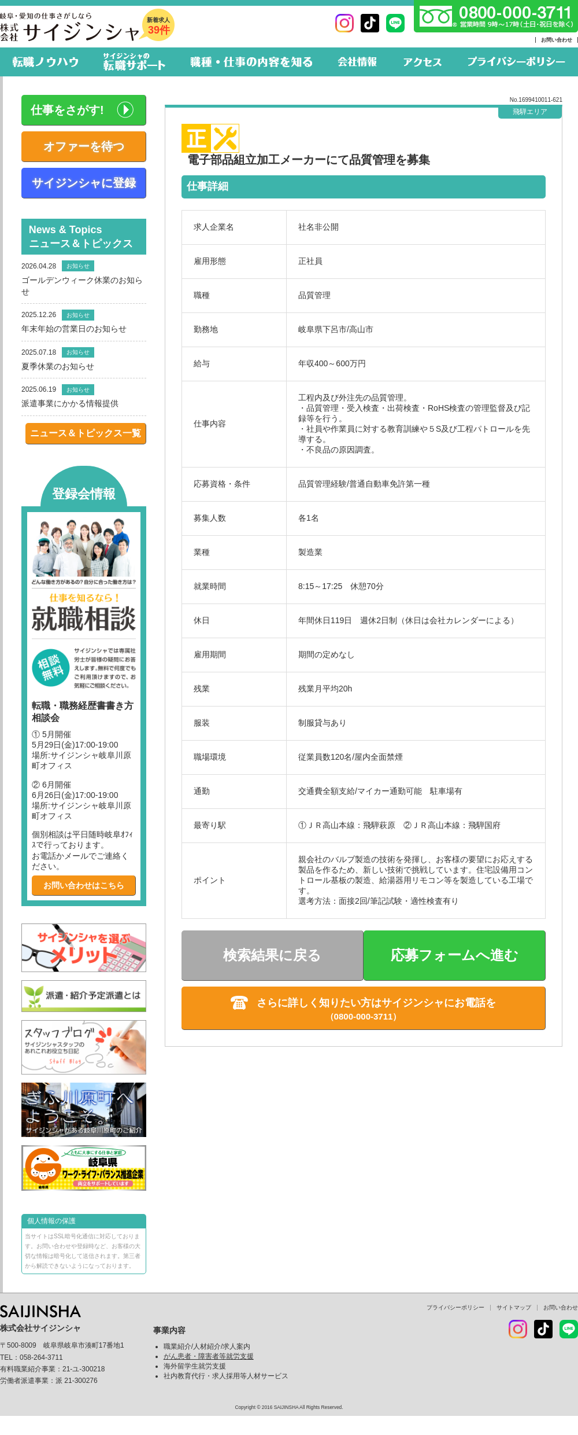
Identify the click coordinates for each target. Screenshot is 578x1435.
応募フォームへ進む (454, 955)
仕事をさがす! (67, 110)
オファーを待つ (83, 146)
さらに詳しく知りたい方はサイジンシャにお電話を (376, 1003)
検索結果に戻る (272, 955)
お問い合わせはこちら (83, 885)
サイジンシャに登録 (84, 182)
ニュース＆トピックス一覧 (85, 433)
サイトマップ (514, 1307)
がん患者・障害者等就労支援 (209, 1356)
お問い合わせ (556, 40)
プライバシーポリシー (455, 1307)
